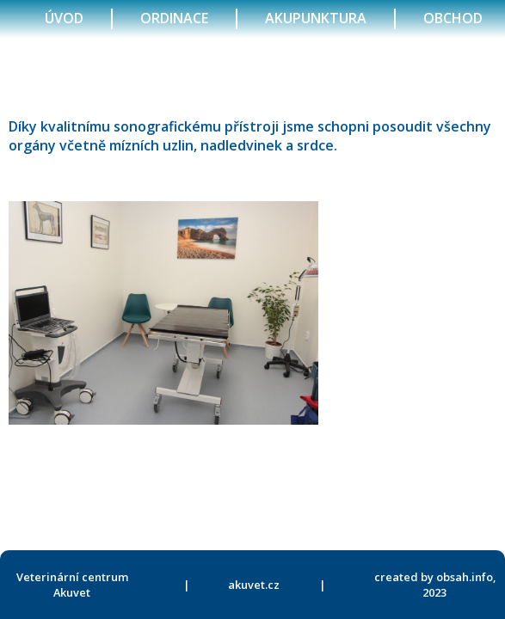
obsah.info (464, 577)
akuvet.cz (254, 584)
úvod (64, 18)
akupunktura (315, 18)
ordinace (174, 18)
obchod (453, 18)
